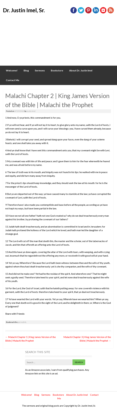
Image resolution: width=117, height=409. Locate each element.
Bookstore (57, 70)
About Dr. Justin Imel (80, 70)
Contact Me (12, 80)
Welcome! (12, 70)
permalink (22, 322)
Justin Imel (31, 111)
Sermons (40, 70)
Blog (26, 70)
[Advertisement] (58, 43)
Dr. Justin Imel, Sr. (24, 10)
